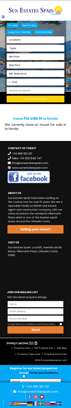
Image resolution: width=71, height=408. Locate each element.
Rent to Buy (29, 25)
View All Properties (35, 99)
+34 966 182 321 (37, 386)
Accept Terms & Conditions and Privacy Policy (31, 324)
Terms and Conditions (43, 372)
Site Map (62, 348)
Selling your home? (35, 229)
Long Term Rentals (19, 32)
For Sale (12, 25)
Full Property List (43, 348)
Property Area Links (55, 354)
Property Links (22, 348)
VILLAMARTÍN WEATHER (35, 272)
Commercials (44, 32)
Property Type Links (29, 354)
